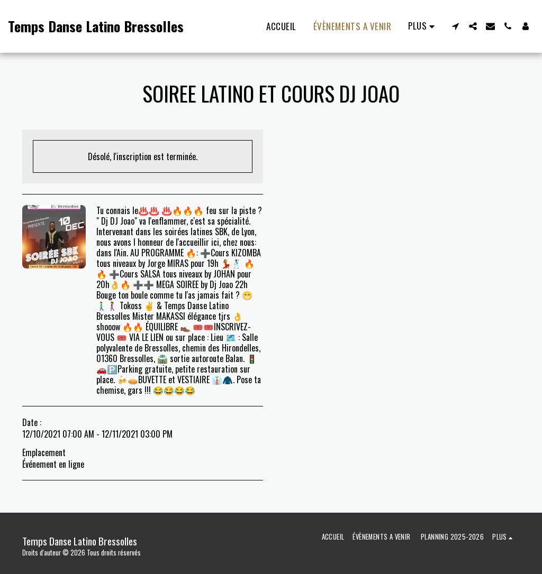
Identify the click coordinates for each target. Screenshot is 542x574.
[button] (455, 26)
